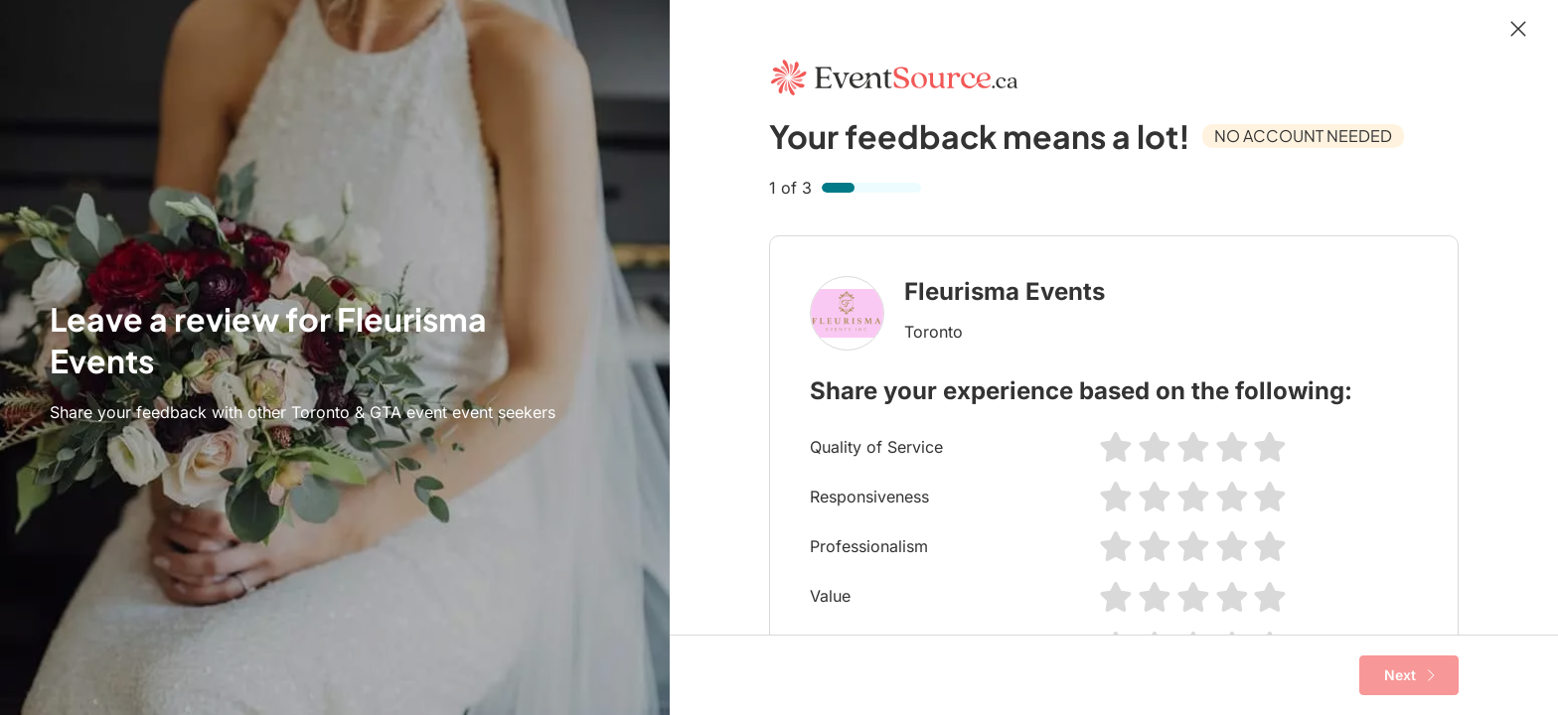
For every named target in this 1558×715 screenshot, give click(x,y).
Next (1409, 675)
